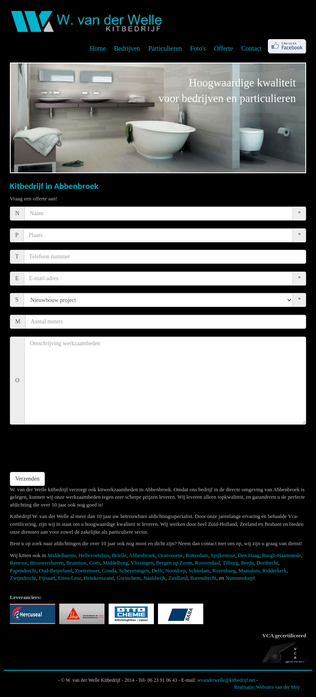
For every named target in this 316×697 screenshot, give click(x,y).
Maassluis (249, 570)
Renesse (19, 563)
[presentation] (72, 448)
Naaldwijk (154, 578)
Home (98, 48)
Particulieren (165, 48)
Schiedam (198, 570)
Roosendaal (207, 563)
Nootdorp (175, 570)
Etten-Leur (69, 578)
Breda (247, 563)
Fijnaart (47, 578)
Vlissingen (141, 563)
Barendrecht (204, 578)
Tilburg (230, 563)
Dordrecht (267, 563)
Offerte (223, 48)
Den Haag (248, 555)
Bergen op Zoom (174, 563)
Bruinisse (76, 563)
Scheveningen (134, 570)
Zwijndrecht (23, 578)
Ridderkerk (274, 570)
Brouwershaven (47, 563)
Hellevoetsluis (94, 555)
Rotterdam (197, 555)
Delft (157, 570)
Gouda (109, 570)
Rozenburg (224, 570)
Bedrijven (127, 48)
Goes (94, 563)
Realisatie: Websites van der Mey (267, 687)
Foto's (198, 48)
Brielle (119, 555)
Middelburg (115, 563)
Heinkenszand (99, 578)
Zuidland (178, 578)
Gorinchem (128, 578)
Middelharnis (61, 555)
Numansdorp (239, 578)
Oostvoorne (170, 555)
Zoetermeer (87, 570)
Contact (251, 48)
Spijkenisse (223, 555)
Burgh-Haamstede (281, 555)
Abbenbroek (142, 555)
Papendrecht (23, 570)
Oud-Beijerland (55, 570)
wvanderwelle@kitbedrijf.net (226, 680)
